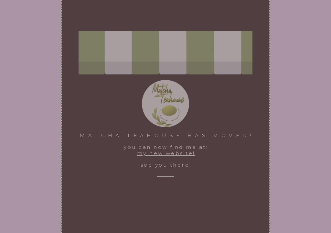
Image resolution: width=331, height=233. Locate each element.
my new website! (166, 153)
